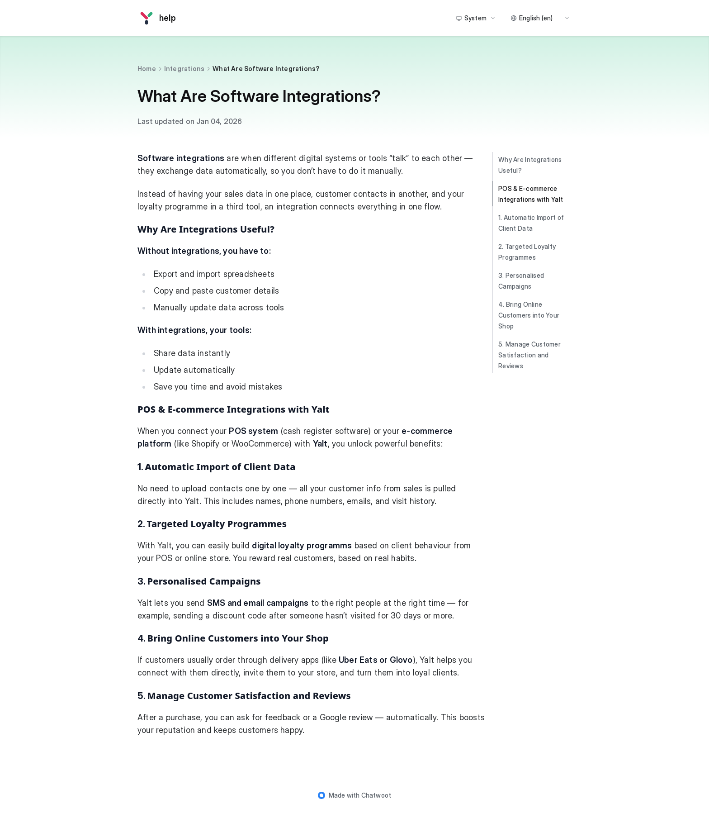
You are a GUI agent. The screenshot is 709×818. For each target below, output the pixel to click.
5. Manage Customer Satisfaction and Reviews (529, 355)
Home (146, 68)
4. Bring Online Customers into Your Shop (528, 315)
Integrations (184, 68)
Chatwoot (376, 795)
